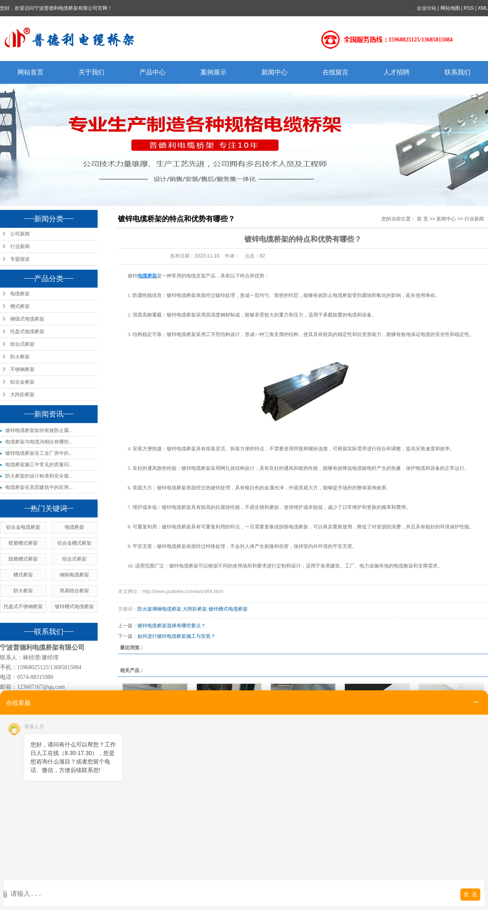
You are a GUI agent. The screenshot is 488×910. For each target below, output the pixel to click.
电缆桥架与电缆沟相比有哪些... (39, 442)
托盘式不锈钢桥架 (23, 606)
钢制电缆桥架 (74, 575)
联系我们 (457, 72)
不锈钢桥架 (22, 369)
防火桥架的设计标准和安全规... (39, 476)
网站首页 (30, 72)
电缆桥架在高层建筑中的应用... (39, 487)
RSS (469, 8)
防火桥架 (20, 357)
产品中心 (152, 72)
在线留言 (335, 72)
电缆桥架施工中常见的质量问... (39, 464)
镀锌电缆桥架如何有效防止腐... (39, 430)
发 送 (470, 894)
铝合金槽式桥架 (74, 543)
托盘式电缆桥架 (27, 331)
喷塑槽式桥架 (23, 543)
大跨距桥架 (22, 394)
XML (483, 8)
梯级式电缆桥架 (27, 319)
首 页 (422, 219)
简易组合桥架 (74, 591)
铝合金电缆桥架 (23, 527)
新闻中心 (274, 72)
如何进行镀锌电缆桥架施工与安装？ (176, 636)
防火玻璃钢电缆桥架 (159, 609)
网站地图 (450, 8)
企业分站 (426, 8)
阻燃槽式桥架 (23, 559)
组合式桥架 (22, 344)
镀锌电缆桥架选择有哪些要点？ (171, 625)
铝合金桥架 (22, 382)
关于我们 (91, 72)
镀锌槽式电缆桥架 (74, 606)
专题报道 (20, 259)
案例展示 (213, 72)
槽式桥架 (20, 306)
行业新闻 (20, 246)
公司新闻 (20, 234)
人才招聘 (396, 72)
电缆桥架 (20, 294)
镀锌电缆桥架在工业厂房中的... (39, 453)
